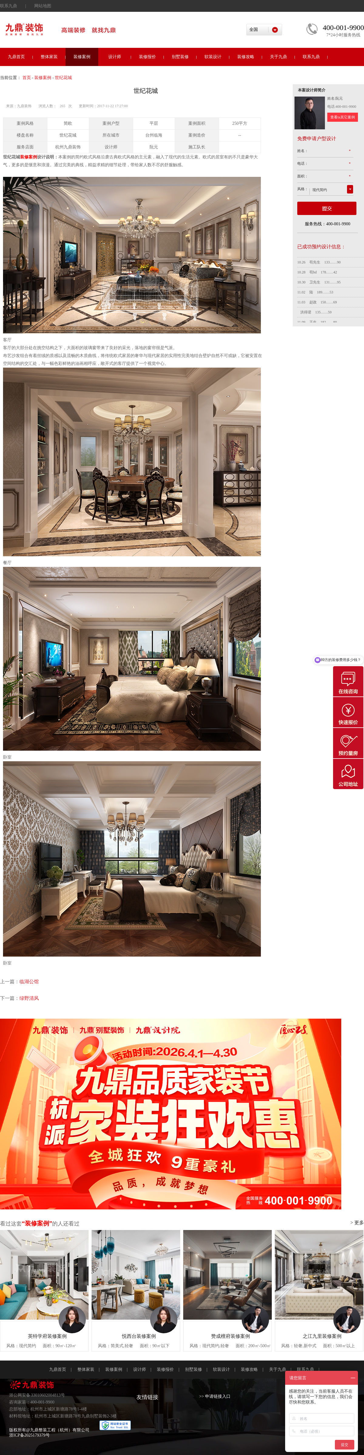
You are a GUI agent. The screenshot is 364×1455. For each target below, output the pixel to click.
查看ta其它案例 (342, 117)
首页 (26, 77)
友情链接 (147, 1397)
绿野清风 (29, 998)
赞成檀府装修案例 (230, 1336)
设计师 (114, 57)
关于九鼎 (278, 57)
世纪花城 (63, 77)
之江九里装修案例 (322, 1336)
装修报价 (147, 57)
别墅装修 (180, 57)
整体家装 (49, 57)
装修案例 (81, 57)
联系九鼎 (8, 6)
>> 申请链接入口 (215, 1396)
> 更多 (357, 1222)
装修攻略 (245, 57)
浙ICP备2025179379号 (29, 1435)
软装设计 (212, 57)
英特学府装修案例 (47, 1336)
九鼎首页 (16, 57)
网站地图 (42, 6)
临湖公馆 (29, 981)
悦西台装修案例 (139, 1336)
